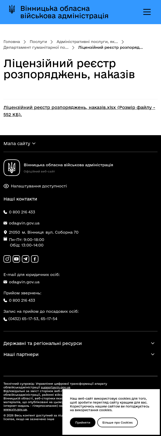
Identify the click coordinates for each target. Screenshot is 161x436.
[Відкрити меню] (147, 12)
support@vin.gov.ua (55, 387)
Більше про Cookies (117, 422)
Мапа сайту (16, 143)
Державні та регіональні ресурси (42, 343)
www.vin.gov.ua (15, 409)
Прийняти (82, 422)
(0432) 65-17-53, (24, 318)
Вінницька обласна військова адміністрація (64, 12)
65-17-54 (49, 318)
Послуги (38, 41)
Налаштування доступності (35, 186)
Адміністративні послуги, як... (87, 41)
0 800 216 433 (19, 300)
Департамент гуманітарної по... (36, 47)
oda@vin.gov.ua (21, 282)
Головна (11, 41)
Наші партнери (21, 354)
